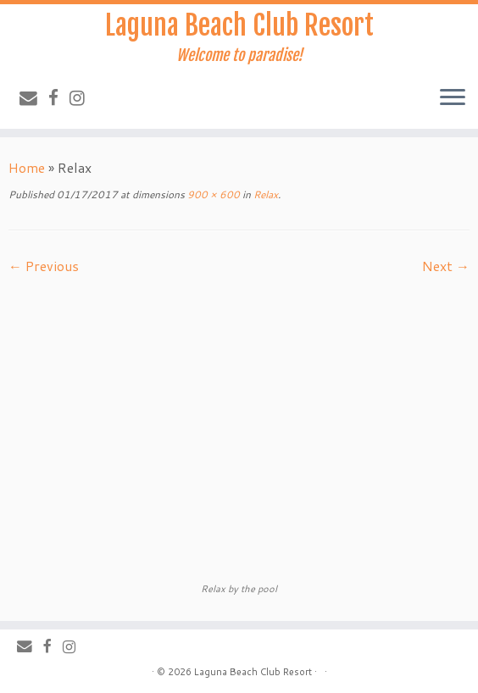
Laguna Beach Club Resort (239, 25)
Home (26, 167)
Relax (264, 194)
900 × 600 (212, 194)
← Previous (43, 265)
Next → (446, 265)
